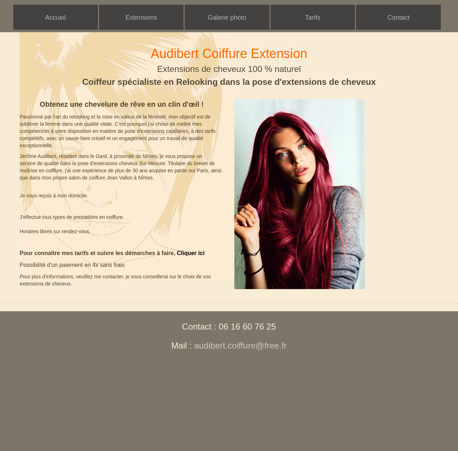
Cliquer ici (190, 253)
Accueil (55, 17)
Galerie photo (227, 17)
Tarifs (313, 17)
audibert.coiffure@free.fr (240, 345)
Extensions (141, 17)
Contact (399, 17)
